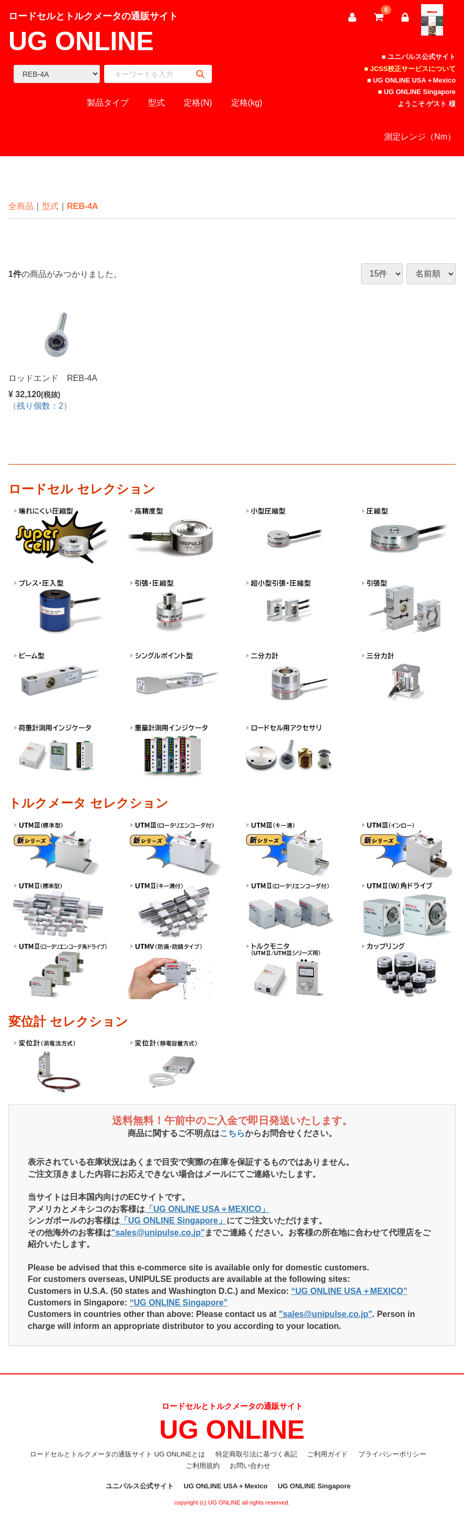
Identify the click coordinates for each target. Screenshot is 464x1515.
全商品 (20, 206)
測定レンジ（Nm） (420, 136)
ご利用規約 (203, 1466)
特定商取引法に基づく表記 (256, 1454)
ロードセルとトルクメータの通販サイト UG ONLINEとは (117, 1454)
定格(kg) (247, 102)
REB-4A (82, 206)
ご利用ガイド (327, 1454)
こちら (232, 1133)
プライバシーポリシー (392, 1454)
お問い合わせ (250, 1466)
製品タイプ (108, 102)
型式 (156, 102)
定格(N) (198, 102)
